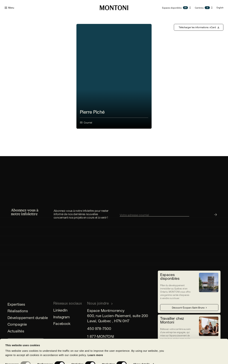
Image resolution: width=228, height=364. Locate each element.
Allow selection (29, 354)
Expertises (16, 304)
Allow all (82, 354)
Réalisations (17, 311)
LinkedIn (60, 310)
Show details (141, 341)
